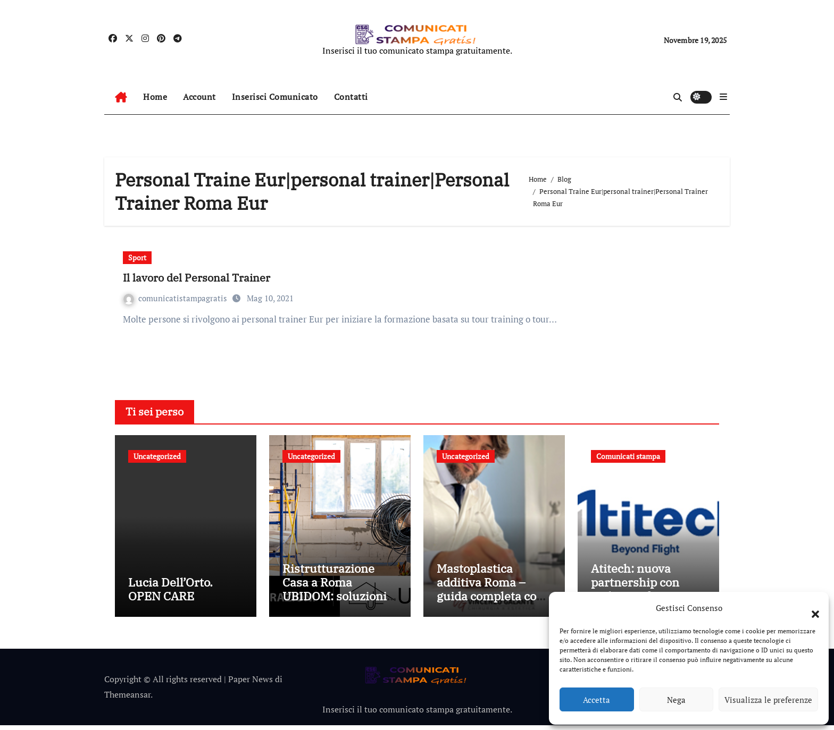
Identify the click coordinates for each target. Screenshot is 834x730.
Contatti (351, 97)
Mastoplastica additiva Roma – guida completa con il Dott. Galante (490, 593)
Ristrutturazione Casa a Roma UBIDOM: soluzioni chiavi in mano (334, 593)
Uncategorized (157, 456)
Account (199, 97)
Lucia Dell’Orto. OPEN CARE (170, 593)
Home (155, 97)
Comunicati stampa (628, 456)
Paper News (250, 684)
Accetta (596, 699)
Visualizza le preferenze (768, 699)
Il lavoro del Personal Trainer (196, 277)
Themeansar (127, 698)
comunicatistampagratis (176, 298)
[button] (810, 608)
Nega (676, 699)
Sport (137, 257)
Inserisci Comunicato (275, 97)
